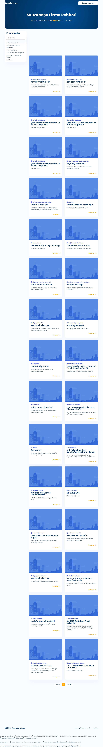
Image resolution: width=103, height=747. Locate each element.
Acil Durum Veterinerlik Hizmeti (14, 56)
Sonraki (70, 684)
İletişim (95, 728)
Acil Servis (10, 60)
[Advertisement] (63, 42)
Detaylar (55, 91)
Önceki (57, 684)
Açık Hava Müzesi (12, 50)
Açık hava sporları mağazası (15, 53)
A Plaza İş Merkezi (12, 43)
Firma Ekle (88, 3)
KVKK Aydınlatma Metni (82, 728)
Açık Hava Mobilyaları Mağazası (13, 46)
